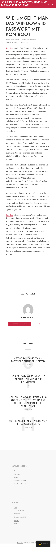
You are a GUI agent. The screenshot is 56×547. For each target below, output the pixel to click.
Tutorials (17, 517)
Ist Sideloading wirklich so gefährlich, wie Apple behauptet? (28, 383)
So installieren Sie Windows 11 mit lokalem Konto (28, 426)
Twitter (16, 524)
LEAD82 (20, 546)
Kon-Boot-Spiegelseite (21, 487)
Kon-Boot (9, 48)
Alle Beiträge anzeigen (24, 324)
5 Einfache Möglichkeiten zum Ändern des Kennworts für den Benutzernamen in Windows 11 (28, 405)
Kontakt (16, 481)
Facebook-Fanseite (20, 484)
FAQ (15, 511)
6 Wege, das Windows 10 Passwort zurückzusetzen (28, 363)
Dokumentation (19, 514)
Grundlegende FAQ (20, 520)
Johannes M (14, 39)
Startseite (17, 474)
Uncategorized (30, 39)
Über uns (17, 477)
